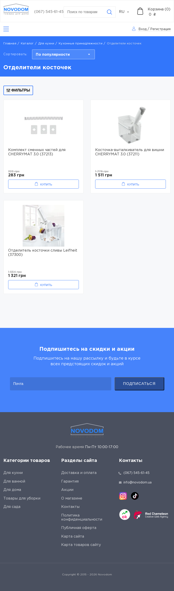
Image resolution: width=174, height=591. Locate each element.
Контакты (70, 507)
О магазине (71, 498)
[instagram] (123, 496)
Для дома (12, 490)
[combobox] (126, 12)
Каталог (27, 43)
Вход (142, 29)
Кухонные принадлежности (80, 43)
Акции (67, 490)
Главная (9, 43)
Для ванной (14, 481)
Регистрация (160, 29)
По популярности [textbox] (53, 54)
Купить (46, 184)
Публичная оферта (78, 528)
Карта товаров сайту (81, 545)
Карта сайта (72, 536)
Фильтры (18, 90)
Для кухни (46, 43)
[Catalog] (6, 29)
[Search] (109, 12)
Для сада (11, 507)
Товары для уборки (21, 498)
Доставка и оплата (79, 473)
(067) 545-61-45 (49, 12)
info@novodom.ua (135, 482)
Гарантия (70, 481)
